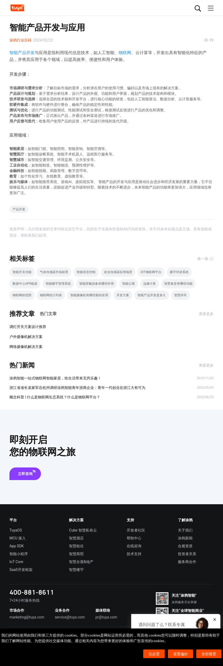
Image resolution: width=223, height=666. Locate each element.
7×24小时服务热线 (24, 600)
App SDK (16, 546)
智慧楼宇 (76, 570)
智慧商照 (76, 554)
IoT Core (16, 562)
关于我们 (185, 530)
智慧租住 (76, 546)
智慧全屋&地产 (81, 562)
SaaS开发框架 (21, 570)
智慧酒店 (76, 538)
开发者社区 (136, 530)
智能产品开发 (22, 52)
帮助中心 (134, 538)
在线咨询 (134, 546)
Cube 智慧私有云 (83, 530)
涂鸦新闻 (185, 538)
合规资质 (185, 546)
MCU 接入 (17, 538)
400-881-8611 (31, 592)
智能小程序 (18, 554)
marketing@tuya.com (26, 617)
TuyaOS (15, 530)
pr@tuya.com (106, 617)
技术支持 (134, 554)
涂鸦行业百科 (20, 40)
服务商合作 (187, 562)
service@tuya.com (70, 617)
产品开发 (19, 209)
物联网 (125, 52)
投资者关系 (187, 554)
